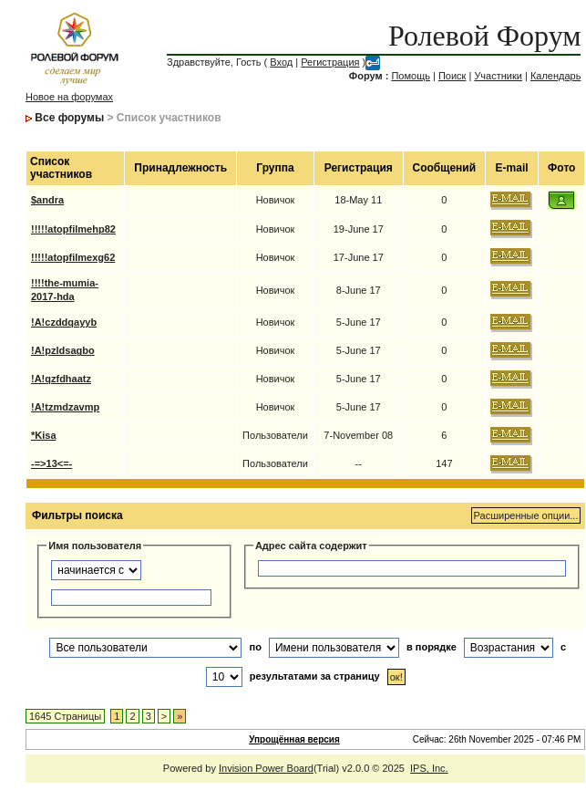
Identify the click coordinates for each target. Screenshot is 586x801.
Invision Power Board (266, 768)
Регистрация (330, 62)
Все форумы (69, 117)
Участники (498, 75)
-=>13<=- (51, 463)
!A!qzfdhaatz (61, 378)
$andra (47, 199)
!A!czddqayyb (64, 322)
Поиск (452, 75)
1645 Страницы (65, 716)
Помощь (410, 75)
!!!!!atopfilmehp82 (73, 229)
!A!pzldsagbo (63, 350)
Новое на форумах (69, 96)
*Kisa (44, 435)
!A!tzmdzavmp (65, 406)
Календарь (555, 75)
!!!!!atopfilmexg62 (73, 257)
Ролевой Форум (484, 35)
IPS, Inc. (429, 768)
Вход (281, 62)
